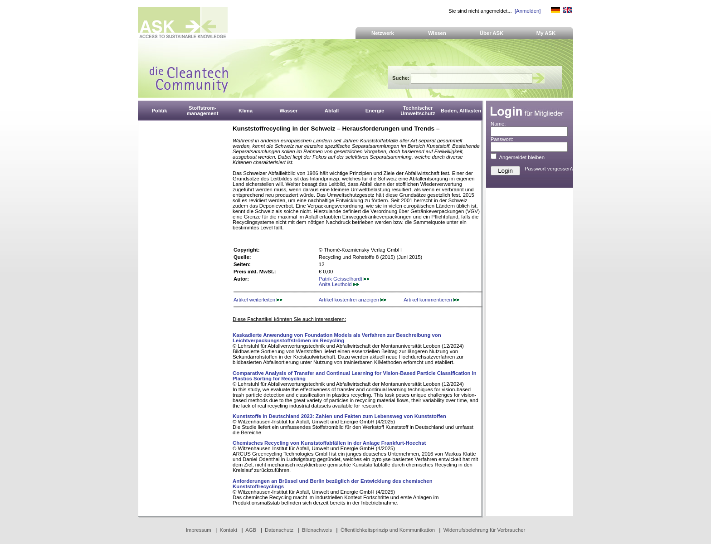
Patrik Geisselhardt (344, 279)
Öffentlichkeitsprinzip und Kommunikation (388, 530)
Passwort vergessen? (549, 168)
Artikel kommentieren (431, 299)
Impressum (198, 530)
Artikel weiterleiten (258, 299)
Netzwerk (382, 33)
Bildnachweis (317, 530)
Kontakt (229, 530)
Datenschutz (279, 530)
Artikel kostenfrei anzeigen (352, 299)
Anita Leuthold (339, 284)
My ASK (546, 33)
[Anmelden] (528, 11)
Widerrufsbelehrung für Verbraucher (484, 530)
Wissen (437, 33)
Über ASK (492, 33)
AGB (250, 530)
